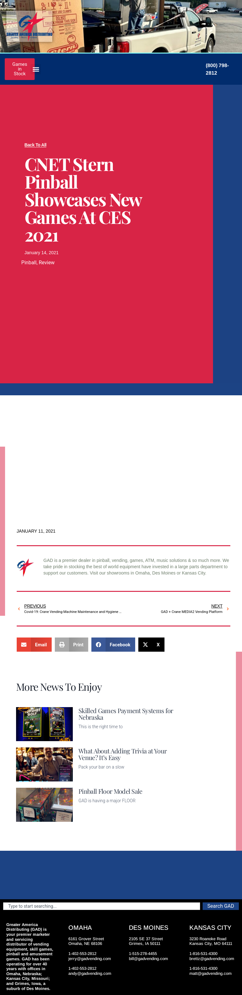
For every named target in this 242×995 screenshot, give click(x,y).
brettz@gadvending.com (211, 958)
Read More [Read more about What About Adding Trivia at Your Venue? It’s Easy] (89, 777)
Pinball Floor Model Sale (110, 791)
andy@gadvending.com (89, 973)
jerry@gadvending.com (89, 958)
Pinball (29, 263)
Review (47, 263)
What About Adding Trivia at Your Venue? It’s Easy (122, 754)
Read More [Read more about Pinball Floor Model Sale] (89, 818)
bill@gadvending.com (148, 958)
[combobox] (101, 906)
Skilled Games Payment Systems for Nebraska (125, 713)
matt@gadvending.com (210, 973)
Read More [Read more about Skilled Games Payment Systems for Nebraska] (89, 737)
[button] (36, 69)
